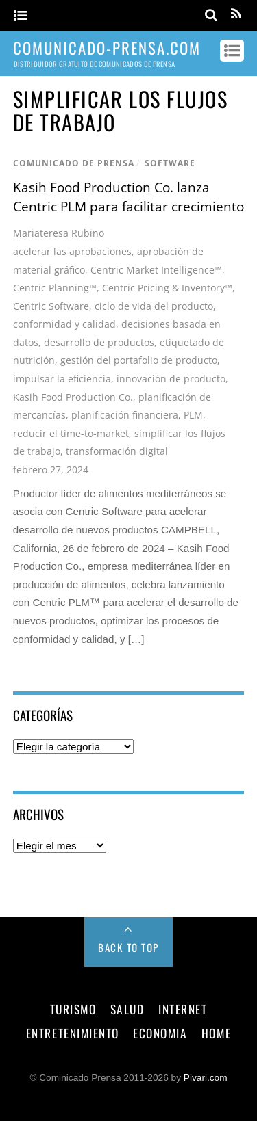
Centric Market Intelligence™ (156, 269)
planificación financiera (124, 414)
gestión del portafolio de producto (138, 360)
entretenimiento (72, 1033)
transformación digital (117, 451)
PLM (193, 414)
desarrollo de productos (99, 342)
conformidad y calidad (64, 323)
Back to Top (128, 947)
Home (216, 1033)
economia (160, 1033)
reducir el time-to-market (71, 433)
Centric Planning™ (55, 287)
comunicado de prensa (73, 163)
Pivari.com (206, 1077)
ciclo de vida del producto (154, 306)
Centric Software (51, 306)
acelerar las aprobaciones (72, 251)
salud (127, 1009)
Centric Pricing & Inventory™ (167, 287)
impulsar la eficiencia (62, 378)
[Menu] (20, 16)
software (170, 163)
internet (182, 1009)
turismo (73, 1009)
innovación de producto (171, 378)
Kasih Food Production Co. (73, 397)
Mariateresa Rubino (58, 232)
